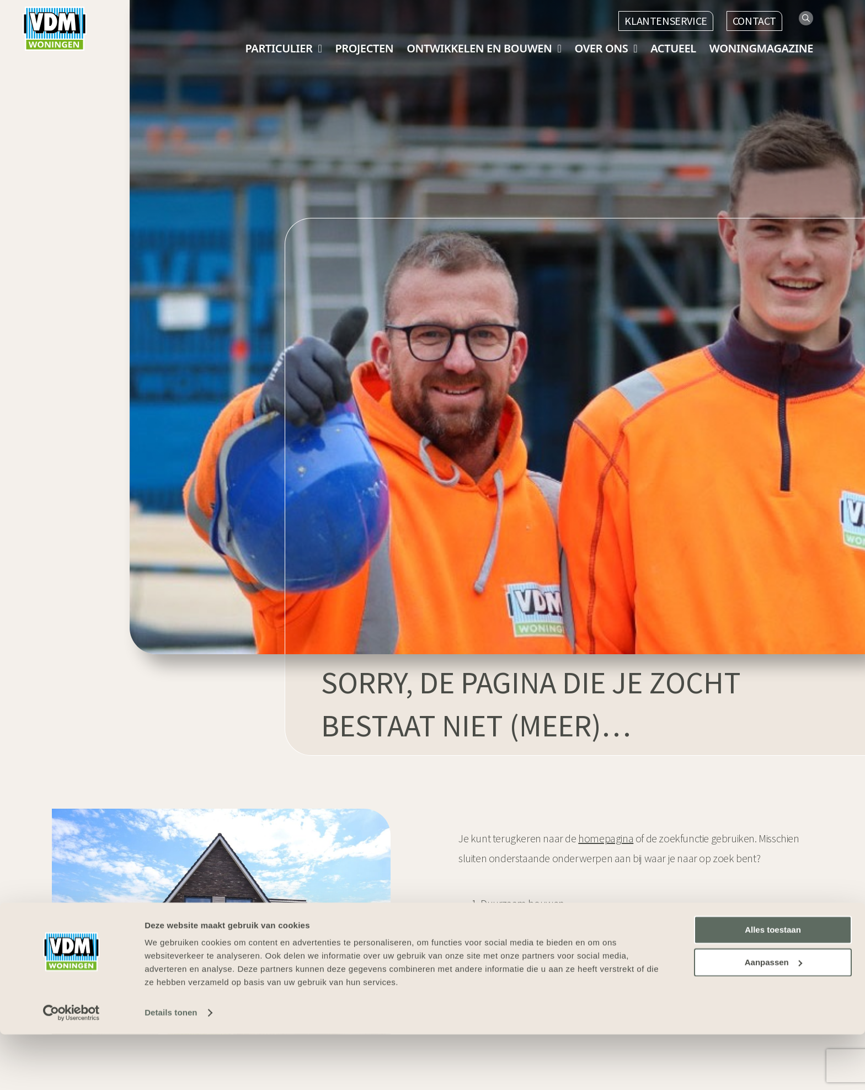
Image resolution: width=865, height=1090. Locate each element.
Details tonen (171, 1068)
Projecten (364, 48)
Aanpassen (773, 1018)
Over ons (601, 48)
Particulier (278, 48)
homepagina (605, 838)
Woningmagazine (761, 48)
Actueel (673, 48)
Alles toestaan (773, 985)
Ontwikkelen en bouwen (479, 48)
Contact (754, 21)
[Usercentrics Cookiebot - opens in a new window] (71, 1068)
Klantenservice (665, 21)
